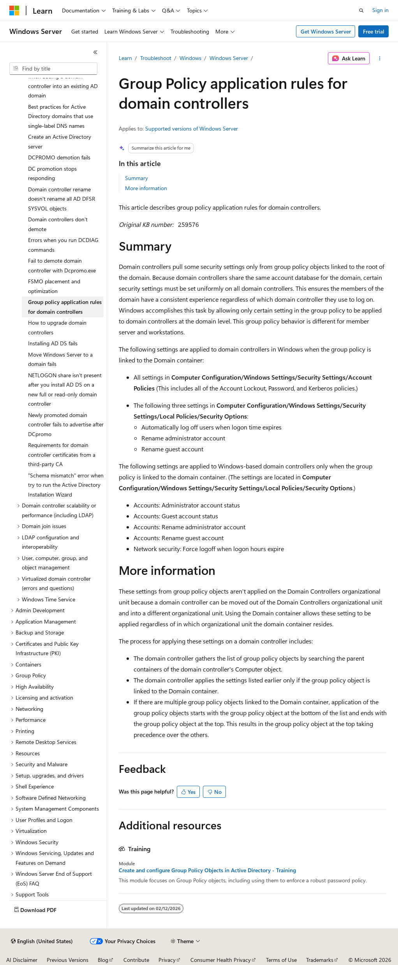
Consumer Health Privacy (220, 959)
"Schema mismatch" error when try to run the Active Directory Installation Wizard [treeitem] (66, 485)
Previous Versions (67, 959)
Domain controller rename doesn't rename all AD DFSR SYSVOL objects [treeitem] (61, 199)
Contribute (136, 959)
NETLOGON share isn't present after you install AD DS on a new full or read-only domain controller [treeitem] (65, 389)
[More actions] (379, 58)
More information (146, 188)
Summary (136, 178)
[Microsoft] (14, 10)
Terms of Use (281, 959)
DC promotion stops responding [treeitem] (52, 173)
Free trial (373, 31)
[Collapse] (95, 52)
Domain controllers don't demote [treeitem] (58, 224)
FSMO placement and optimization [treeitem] (54, 286)
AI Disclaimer (21, 959)
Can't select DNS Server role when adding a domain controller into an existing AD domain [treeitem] (63, 81)
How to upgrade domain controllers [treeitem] (57, 327)
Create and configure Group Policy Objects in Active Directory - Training (207, 870)
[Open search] (361, 11)
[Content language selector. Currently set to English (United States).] (41, 941)
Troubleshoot (155, 58)
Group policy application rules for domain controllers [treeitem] (65, 306)
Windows (190, 58)
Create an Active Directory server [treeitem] (59, 141)
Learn (125, 58)
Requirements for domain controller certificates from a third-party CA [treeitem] (61, 454)
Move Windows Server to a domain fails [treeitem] (60, 359)
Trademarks (319, 959)
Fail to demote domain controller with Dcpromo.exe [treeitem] (62, 265)
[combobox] (53, 68)
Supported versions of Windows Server (191, 128)
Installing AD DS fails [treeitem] (52, 343)
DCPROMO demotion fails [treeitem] (59, 157)
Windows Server (229, 58)
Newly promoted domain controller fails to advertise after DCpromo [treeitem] (66, 424)
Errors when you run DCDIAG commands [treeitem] (63, 244)
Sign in (380, 10)
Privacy (167, 959)
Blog (103, 959)
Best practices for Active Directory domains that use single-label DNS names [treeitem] (60, 116)
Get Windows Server (326, 31)
